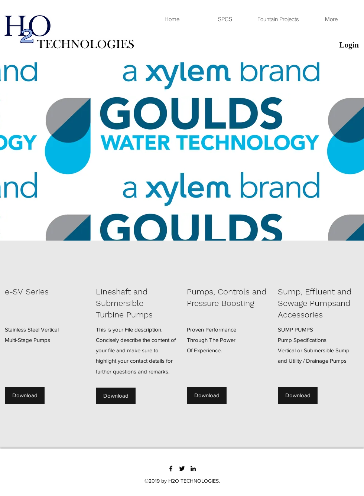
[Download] (25, 395)
